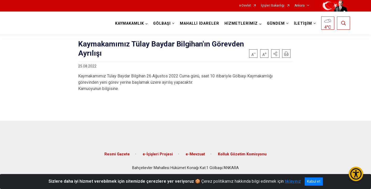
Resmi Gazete (117, 150)
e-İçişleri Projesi (158, 150)
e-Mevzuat (195, 150)
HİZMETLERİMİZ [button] (239, 23)
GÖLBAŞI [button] (160, 23)
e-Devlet (245, 5)
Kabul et (313, 181)
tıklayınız (293, 181)
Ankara (299, 5)
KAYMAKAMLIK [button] (128, 23)
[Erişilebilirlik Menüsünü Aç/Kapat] (356, 174)
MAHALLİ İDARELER (198, 23)
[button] (275, 53)
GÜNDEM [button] (274, 23)
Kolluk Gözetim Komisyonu (242, 150)
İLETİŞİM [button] (302, 23)
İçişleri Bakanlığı (272, 5)
